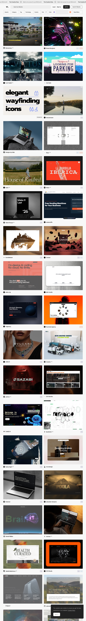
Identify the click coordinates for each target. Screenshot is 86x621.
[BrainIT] (22, 519)
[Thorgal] (63, 240)
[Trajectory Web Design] (22, 309)
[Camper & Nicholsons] (22, 449)
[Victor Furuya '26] (22, 205)
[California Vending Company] (63, 205)
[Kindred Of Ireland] (22, 170)
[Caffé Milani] (63, 519)
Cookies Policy (71, 610)
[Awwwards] (7, 7)
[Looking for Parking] (63, 66)
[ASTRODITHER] (63, 31)
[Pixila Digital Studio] (63, 484)
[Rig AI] (22, 275)
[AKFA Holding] (22, 589)
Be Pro (66, 7)
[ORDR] (22, 554)
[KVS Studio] (63, 554)
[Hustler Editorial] (22, 135)
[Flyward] (22, 240)
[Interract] (22, 484)
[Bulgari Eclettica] (22, 344)
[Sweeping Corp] (63, 344)
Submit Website (76, 7)
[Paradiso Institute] (63, 414)
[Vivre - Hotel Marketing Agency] (63, 589)
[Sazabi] (22, 379)
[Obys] (63, 135)
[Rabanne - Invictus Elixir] (22, 66)
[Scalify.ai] (22, 414)
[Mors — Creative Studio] (63, 449)
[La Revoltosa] (63, 170)
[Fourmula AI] (63, 309)
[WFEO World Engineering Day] (63, 379)
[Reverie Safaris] (63, 100)
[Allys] (22, 31)
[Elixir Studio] (63, 275)
